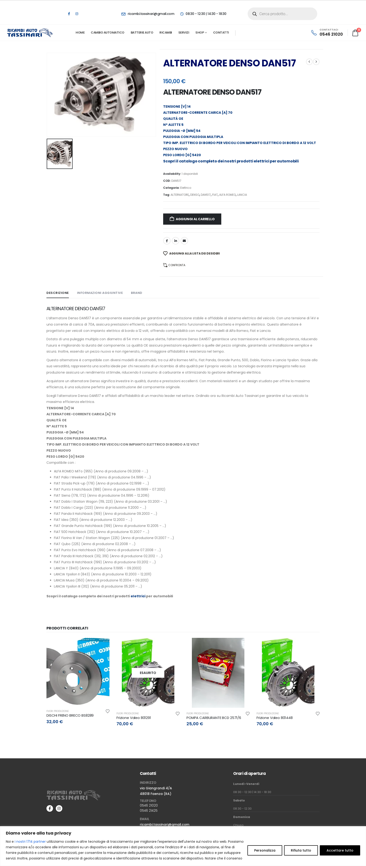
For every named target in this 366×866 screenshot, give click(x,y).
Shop (199, 32)
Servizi (183, 32)
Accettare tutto (340, 850)
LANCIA (242, 195)
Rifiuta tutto (301, 850)
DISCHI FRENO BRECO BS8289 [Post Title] (70, 715)
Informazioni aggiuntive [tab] (100, 293)
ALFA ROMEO (227, 195)
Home (80, 32)
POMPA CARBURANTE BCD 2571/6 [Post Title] (214, 717)
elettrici (261, 161)
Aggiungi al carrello (195, 219)
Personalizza (264, 850)
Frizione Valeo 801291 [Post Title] (133, 717)
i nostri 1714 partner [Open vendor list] (30, 841)
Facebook (167, 240)
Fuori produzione (57, 711)
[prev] (309, 61)
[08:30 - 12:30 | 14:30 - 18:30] (203, 13)
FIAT (215, 195)
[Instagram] (76, 13)
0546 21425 (149, 810)
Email (184, 240)
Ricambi (165, 32)
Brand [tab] (136, 293)
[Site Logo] (30, 32)
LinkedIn (175, 240)
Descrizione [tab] (57, 293)
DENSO (194, 195)
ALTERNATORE (180, 195)
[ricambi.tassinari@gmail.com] (147, 13)
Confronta (176, 265)
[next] (316, 61)
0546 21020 (149, 805)
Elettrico (185, 188)
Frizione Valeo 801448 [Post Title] (275, 717)
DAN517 (206, 195)
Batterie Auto (142, 32)
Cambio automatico (107, 32)
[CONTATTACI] (326, 32)
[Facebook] (68, 13)
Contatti (221, 32)
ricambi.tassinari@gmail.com (164, 824)
